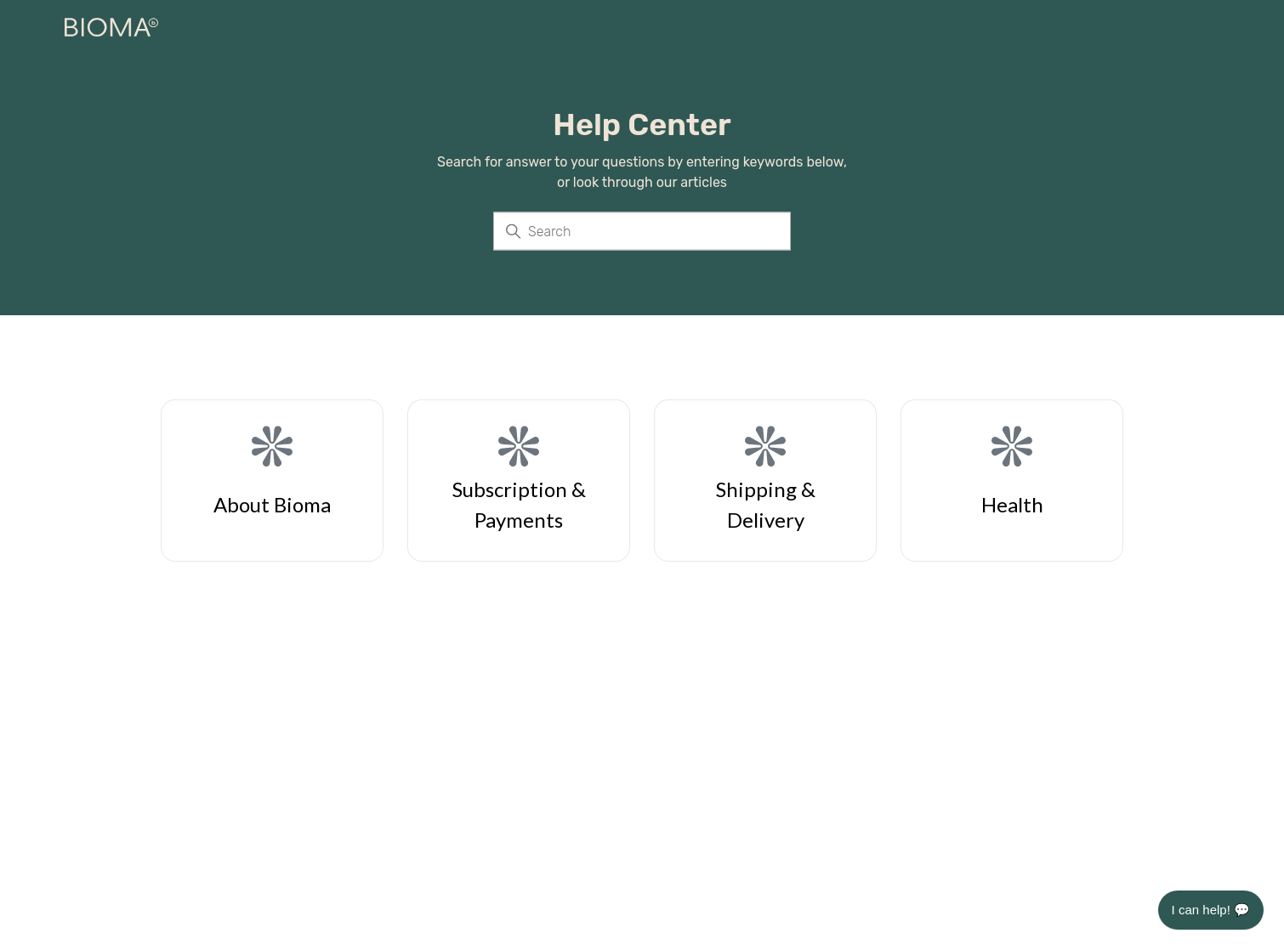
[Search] (642, 231)
